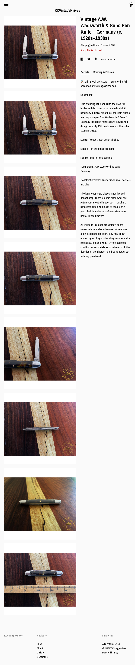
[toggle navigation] (6, 4)
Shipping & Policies (103, 72)
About (40, 648)
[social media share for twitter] (89, 59)
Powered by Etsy (110, 652)
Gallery (40, 652)
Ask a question (108, 59)
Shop (39, 644)
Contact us (42, 657)
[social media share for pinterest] (96, 59)
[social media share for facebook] (82, 59)
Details (85, 72)
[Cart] (131, 5)
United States (100, 45)
